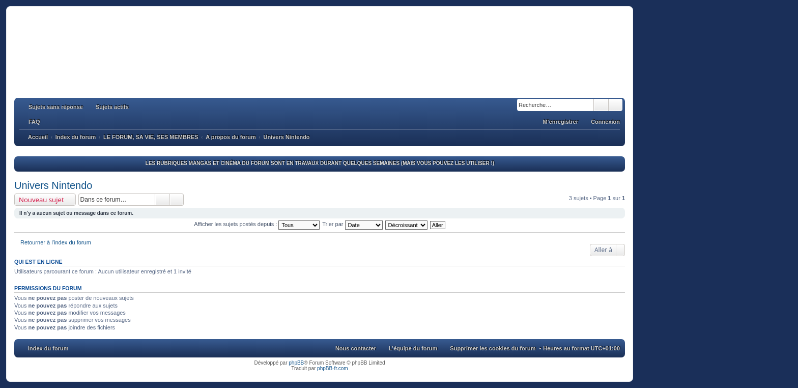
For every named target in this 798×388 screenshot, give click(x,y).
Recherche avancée (615, 105)
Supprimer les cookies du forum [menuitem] (492, 348)
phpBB (296, 363)
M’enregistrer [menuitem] (560, 122)
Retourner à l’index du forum (55, 242)
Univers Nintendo (53, 185)
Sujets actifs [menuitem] (112, 107)
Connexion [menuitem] (605, 122)
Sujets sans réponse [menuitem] (55, 107)
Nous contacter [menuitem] (355, 348)
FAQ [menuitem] (34, 122)
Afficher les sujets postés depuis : (257, 224)
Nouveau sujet (41, 199)
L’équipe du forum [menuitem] (413, 348)
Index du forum (48, 348)
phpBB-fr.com (332, 368)
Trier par (352, 224)
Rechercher (601, 105)
